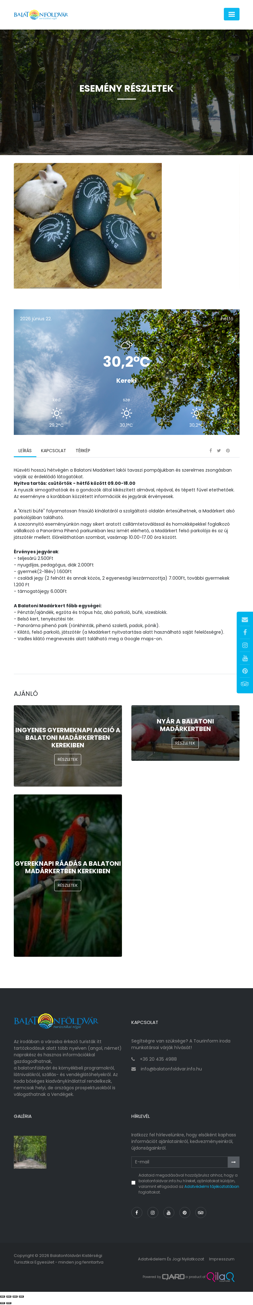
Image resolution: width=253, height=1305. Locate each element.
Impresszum (222, 1259)
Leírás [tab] (25, 450)
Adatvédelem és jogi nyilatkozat (171, 1259)
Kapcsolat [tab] (53, 450)
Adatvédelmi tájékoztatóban (211, 1186)
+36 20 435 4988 (158, 1059)
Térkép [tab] (83, 450)
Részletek (68, 759)
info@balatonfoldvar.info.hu (171, 1069)
